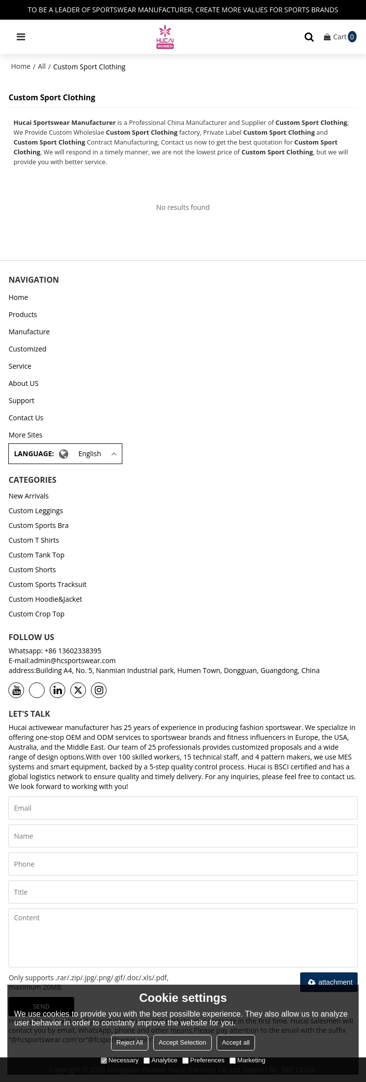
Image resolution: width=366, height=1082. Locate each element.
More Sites (25, 434)
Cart (344, 36)
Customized (27, 348)
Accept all (236, 1042)
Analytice (160, 1060)
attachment (328, 982)
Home (20, 66)
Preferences (203, 1060)
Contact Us (25, 417)
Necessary (120, 1060)
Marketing (247, 1060)
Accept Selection (182, 1042)
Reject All (129, 1042)
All (42, 66)
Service (19, 366)
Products (22, 314)
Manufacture (29, 331)
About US (23, 383)
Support (21, 400)
